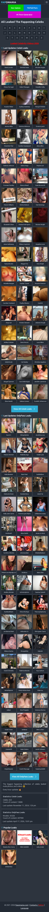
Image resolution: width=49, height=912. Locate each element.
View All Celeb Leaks (24, 409)
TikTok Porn (32, 8)
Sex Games (15, 8)
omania (8, 2)
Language (24, 908)
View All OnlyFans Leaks (24, 777)
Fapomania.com (21, 905)
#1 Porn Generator (24, 15)
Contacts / (37, 905)
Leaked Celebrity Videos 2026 (24, 43)
